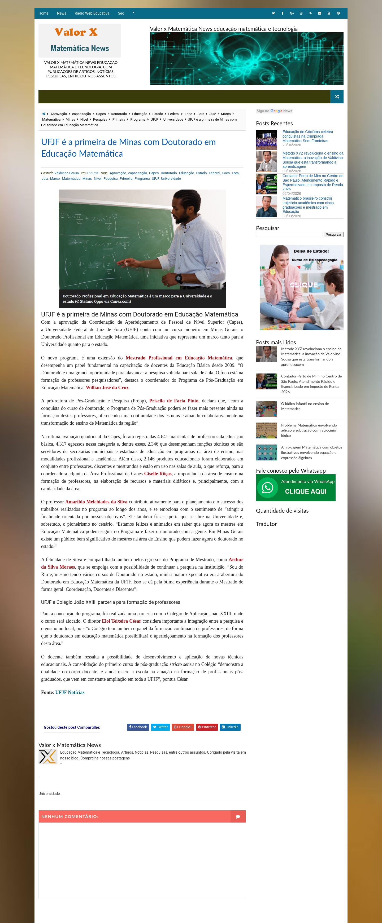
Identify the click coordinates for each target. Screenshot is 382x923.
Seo (121, 13)
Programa (138, 119)
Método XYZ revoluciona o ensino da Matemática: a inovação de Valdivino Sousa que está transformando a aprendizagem (313, 160)
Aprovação (58, 114)
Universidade (173, 119)
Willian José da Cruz (107, 387)
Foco (188, 114)
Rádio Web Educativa (92, 13)
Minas (70, 119)
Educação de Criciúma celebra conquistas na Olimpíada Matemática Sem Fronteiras (308, 136)
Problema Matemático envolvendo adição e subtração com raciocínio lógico (309, 430)
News (61, 13)
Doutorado (119, 114)
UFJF (154, 119)
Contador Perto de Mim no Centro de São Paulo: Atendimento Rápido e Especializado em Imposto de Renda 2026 (313, 182)
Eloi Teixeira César (121, 621)
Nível (84, 119)
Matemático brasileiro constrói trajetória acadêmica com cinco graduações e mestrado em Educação (308, 205)
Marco (226, 114)
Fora (200, 114)
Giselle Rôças (158, 473)
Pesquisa (100, 119)
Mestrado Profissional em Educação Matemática (179, 358)
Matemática (51, 119)
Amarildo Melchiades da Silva (96, 501)
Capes (101, 114)
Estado (158, 114)
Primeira (118, 119)
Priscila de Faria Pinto (173, 400)
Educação (139, 114)
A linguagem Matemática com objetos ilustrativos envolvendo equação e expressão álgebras (311, 452)
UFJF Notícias (70, 692)
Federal (174, 114)
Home (43, 13)
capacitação (81, 114)
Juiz (213, 114)
